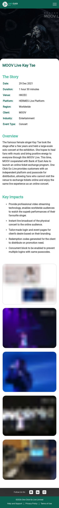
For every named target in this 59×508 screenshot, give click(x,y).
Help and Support (14, 504)
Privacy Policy (31, 504)
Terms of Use (46, 504)
